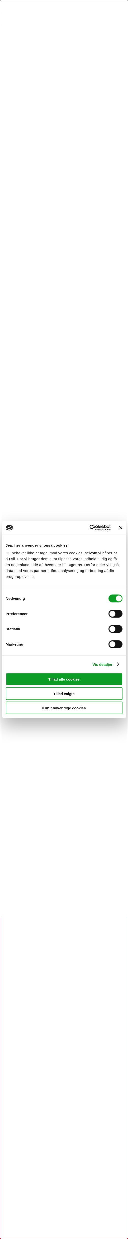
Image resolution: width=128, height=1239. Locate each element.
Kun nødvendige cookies (64, 708)
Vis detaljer (103, 664)
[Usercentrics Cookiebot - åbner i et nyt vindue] (89, 528)
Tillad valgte (63, 693)
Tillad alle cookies (64, 679)
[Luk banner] (120, 527)
